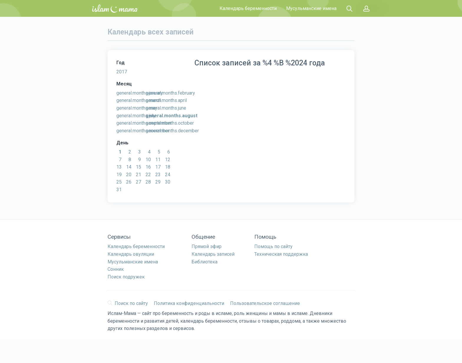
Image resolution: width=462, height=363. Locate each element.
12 (167, 159)
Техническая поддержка (281, 254)
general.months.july (136, 115)
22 (148, 174)
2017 (121, 72)
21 (138, 174)
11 (158, 159)
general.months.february (170, 93)
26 (128, 182)
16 (148, 167)
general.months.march (138, 100)
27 (138, 182)
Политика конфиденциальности (189, 303)
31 (119, 189)
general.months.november (142, 130)
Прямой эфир (207, 246)
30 (167, 182)
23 (158, 174)
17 (158, 167)
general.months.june (166, 108)
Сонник (116, 269)
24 (167, 174)
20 (128, 174)
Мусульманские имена (311, 8)
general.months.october (170, 123)
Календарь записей (213, 254)
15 (138, 167)
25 (119, 182)
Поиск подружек (126, 277)
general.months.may (136, 108)
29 (158, 182)
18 (167, 167)
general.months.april (166, 100)
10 (148, 159)
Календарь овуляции (131, 254)
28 (148, 182)
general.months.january (139, 93)
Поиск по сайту (128, 303)
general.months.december (172, 130)
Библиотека (204, 262)
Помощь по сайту (273, 246)
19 (119, 174)
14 (128, 167)
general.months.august (171, 115)
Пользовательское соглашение (265, 303)
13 (119, 167)
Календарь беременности (248, 8)
